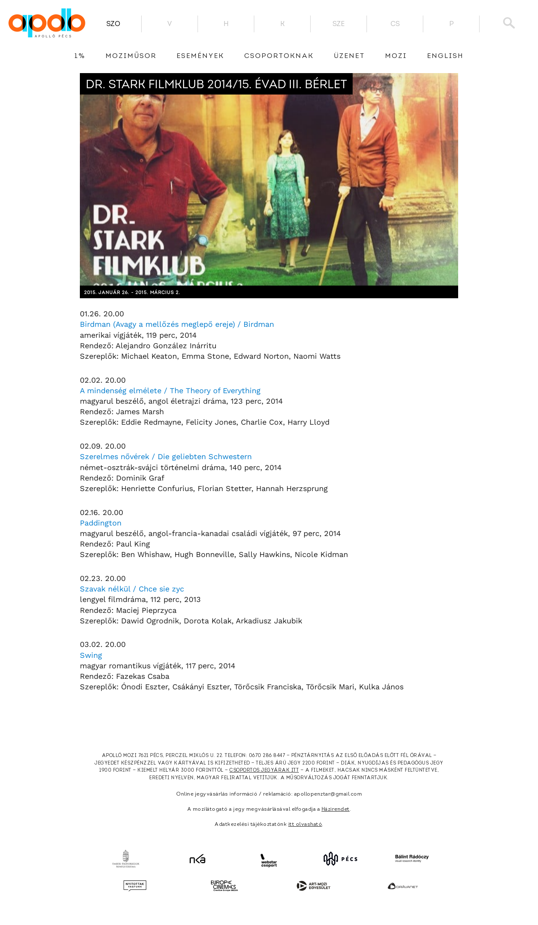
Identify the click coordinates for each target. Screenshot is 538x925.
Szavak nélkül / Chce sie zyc (132, 588)
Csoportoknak (279, 56)
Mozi (396, 56)
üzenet (349, 56)
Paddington (100, 522)
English (445, 56)
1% (79, 56)
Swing (91, 655)
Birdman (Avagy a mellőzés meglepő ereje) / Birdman (177, 324)
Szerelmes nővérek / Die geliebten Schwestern (166, 456)
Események (200, 56)
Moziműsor (130, 56)
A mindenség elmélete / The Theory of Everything (170, 390)
